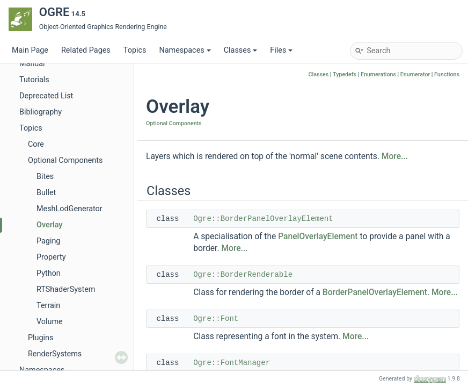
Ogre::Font (215, 318)
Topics (135, 50)
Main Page (30, 50)
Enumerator (415, 74)
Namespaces (184, 50)
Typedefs (344, 74)
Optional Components (65, 160)
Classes (241, 50)
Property (50, 257)
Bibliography (40, 112)
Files (281, 50)
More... (395, 156)
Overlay (49, 225)
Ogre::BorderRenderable (242, 274)
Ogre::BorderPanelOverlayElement (263, 218)
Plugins (40, 337)
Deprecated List (46, 96)
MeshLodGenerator (69, 208)
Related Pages (86, 50)
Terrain (48, 305)
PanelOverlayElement (317, 236)
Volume (49, 321)
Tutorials (34, 79)
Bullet (46, 192)
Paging (48, 241)
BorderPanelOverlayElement (375, 292)
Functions (446, 74)
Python (48, 273)
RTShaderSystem (65, 289)
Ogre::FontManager (231, 363)
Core (36, 144)
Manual (32, 63)
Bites (45, 176)
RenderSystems (55, 354)
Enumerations (378, 74)
